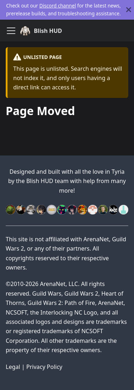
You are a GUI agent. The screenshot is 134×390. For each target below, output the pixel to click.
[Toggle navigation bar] (11, 30)
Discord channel (57, 5)
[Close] (128, 10)
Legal (13, 367)
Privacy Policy (44, 367)
